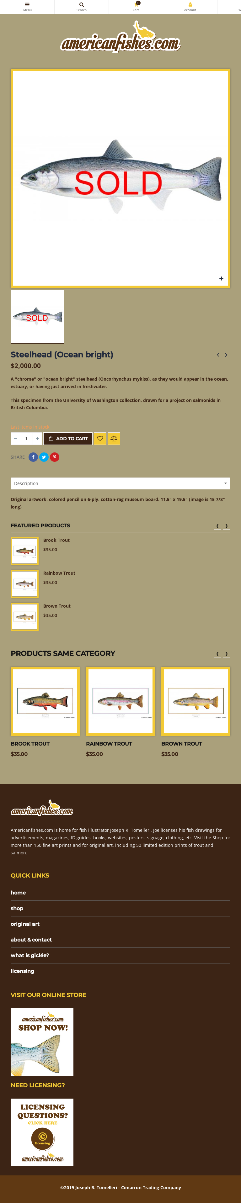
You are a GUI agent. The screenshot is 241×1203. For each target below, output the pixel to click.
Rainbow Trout (59, 573)
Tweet (44, 457)
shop (17, 908)
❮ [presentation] (217, 525)
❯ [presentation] (226, 525)
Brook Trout (56, 540)
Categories (27, 4)
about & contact (31, 940)
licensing (22, 971)
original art (25, 924)
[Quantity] (26, 438)
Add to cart (68, 439)
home (18, 893)
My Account (190, 4)
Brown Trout (57, 606)
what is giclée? (30, 955)
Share (33, 457)
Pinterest (54, 457)
